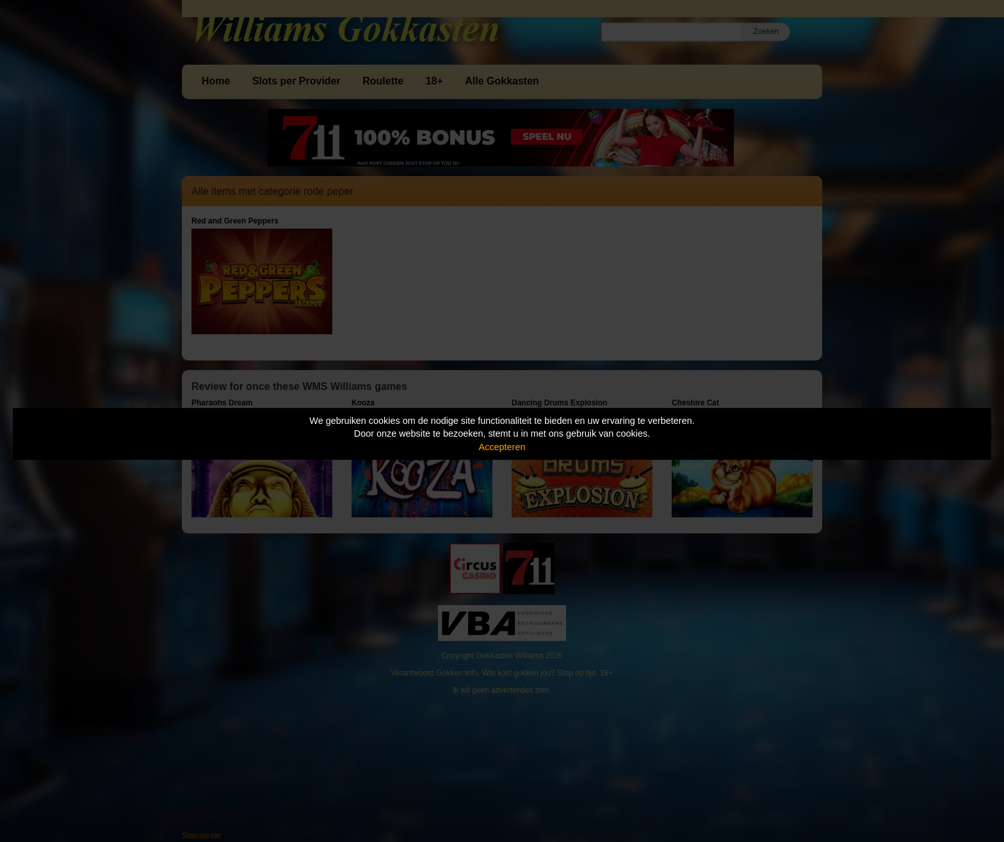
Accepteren (502, 447)
